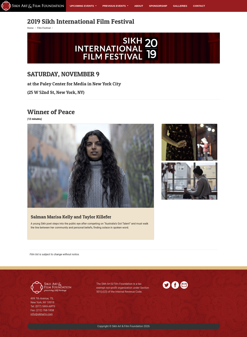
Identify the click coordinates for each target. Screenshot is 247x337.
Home (30, 28)
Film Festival (44, 28)
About (138, 5)
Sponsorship (158, 5)
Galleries (180, 5)
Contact (199, 5)
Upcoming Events (82, 5)
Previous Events (115, 5)
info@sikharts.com (42, 314)
